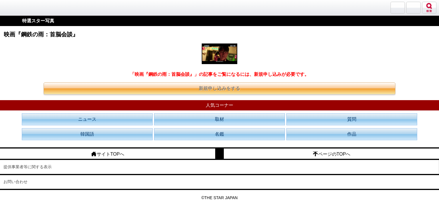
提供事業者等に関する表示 (27, 167)
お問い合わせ (15, 181)
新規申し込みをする (219, 88)
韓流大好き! (19, 7)
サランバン (398, 7)
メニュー (413, 7)
